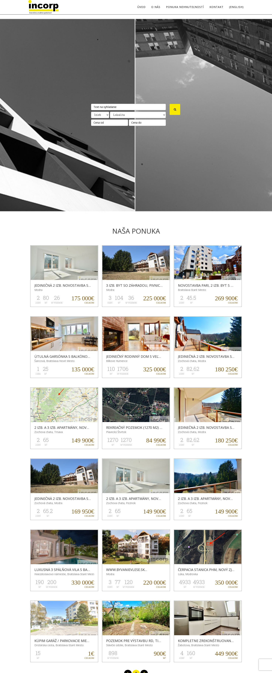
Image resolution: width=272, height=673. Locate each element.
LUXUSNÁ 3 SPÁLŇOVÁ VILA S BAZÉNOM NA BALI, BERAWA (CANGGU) (90, 569)
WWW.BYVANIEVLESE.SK (125, 569)
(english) (236, 7)
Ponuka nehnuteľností (185, 7)
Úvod (141, 7)
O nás (155, 7)
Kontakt (216, 7)
